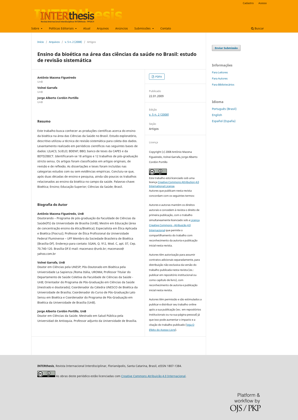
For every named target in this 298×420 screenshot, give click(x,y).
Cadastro (248, 3)
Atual (86, 28)
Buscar (257, 28)
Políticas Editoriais (61, 28)
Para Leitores (220, 72)
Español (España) (223, 121)
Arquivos (103, 28)
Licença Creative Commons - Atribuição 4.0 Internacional (174, 225)
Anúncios (121, 28)
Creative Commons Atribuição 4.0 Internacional (153, 376)
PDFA (158, 76)
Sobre (35, 28)
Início (40, 42)
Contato (165, 28)
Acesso (262, 3)
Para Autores (220, 78)
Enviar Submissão (226, 48)
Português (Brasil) (224, 109)
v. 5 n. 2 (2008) (73, 42)
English (217, 115)
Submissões (142, 28)
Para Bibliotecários (223, 84)
